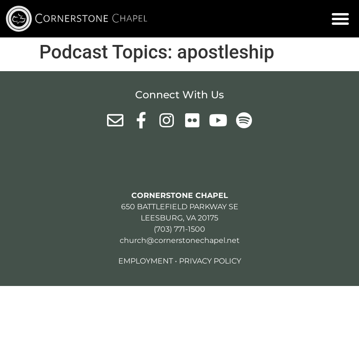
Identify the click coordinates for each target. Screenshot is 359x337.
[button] (340, 19)
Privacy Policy (210, 260)
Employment (145, 260)
